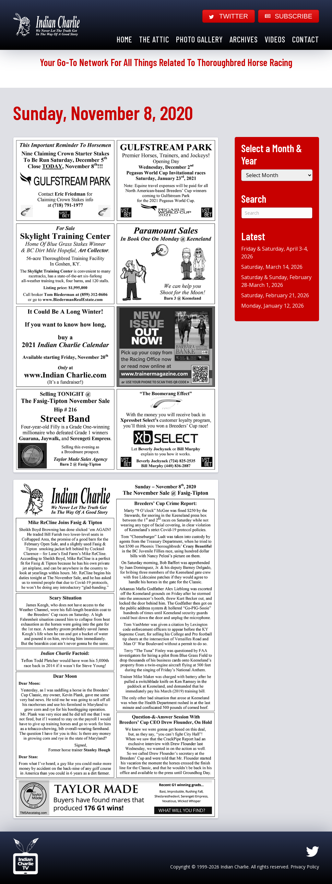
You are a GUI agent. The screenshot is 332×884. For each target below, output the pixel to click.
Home (124, 39)
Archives (244, 39)
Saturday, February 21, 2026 (275, 295)
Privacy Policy (304, 867)
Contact (305, 39)
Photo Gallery (199, 39)
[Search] (277, 213)
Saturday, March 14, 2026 (271, 266)
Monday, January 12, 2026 (272, 305)
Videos (275, 39)
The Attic (154, 39)
